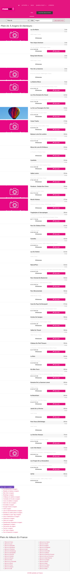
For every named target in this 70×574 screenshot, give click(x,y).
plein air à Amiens (44, 566)
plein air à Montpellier (10, 552)
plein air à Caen (44, 549)
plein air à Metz (43, 568)
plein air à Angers (44, 545)
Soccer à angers (8, 528)
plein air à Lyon (8, 544)
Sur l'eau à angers (8, 530)
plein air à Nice (8, 559)
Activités (25, 5)
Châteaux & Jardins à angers (11, 497)
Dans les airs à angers (9, 503)
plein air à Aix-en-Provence (46, 556)
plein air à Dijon (44, 563)
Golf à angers (7, 508)
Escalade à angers (8, 504)
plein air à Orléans (44, 552)
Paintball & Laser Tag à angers (12, 514)
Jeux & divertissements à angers (12, 510)
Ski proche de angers (9, 526)
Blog (32, 5)
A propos (51, 5)
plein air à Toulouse (10, 549)
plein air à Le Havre (45, 542)
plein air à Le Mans (44, 565)
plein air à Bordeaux (10, 547)
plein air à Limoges (44, 559)
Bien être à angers (8, 493)
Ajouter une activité (44, 12)
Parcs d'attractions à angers (11, 516)
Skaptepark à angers (9, 524)
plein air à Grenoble (45, 551)
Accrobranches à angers (10, 489)
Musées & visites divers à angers (12, 512)
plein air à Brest (9, 563)
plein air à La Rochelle (10, 561)
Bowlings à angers (8, 495)
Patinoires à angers (8, 518)
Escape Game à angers (10, 506)
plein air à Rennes (9, 554)
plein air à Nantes (9, 556)
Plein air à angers (8, 520)
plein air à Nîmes (44, 561)
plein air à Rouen (9, 558)
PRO (32, 12)
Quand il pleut (41, 5)
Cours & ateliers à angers (10, 501)
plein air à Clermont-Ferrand (47, 554)
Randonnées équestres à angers (12, 522)
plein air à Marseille (10, 545)
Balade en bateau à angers (11, 491)
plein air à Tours (9, 565)
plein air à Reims (9, 566)
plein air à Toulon (44, 544)
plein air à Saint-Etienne (46, 558)
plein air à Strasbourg (10, 551)
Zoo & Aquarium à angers (10, 532)
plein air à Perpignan (45, 547)
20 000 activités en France (35, 573)
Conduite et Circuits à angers (11, 499)
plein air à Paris (9, 542)
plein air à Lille (8, 568)
